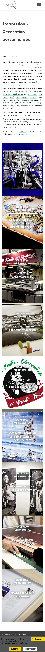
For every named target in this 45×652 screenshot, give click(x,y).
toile (40, 94)
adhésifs (33, 97)
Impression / (15, 23)
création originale (20, 100)
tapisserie (24, 97)
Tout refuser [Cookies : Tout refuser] (15, 649)
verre (18, 97)
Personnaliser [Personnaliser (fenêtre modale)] (30, 649)
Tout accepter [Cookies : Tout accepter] (38, 639)
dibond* (5, 97)
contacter (22, 131)
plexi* (12, 97)
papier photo (32, 94)
